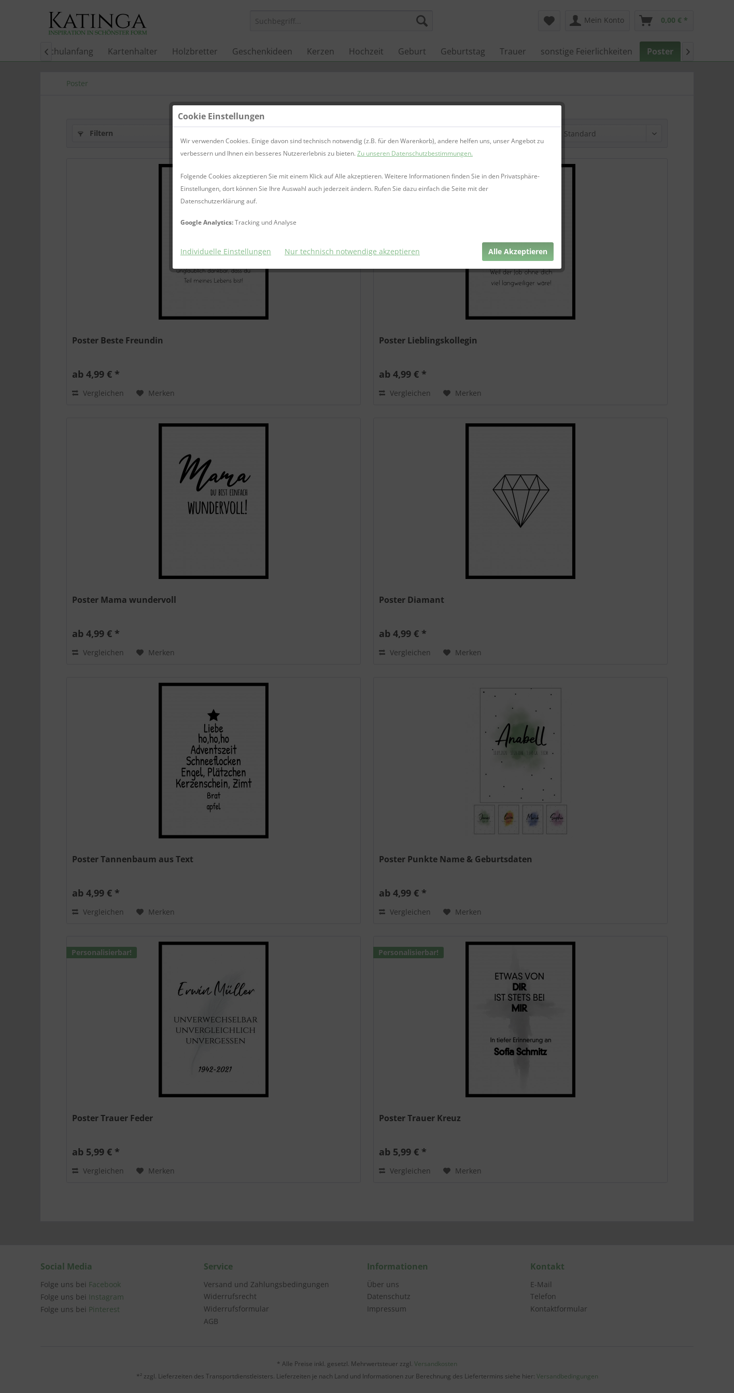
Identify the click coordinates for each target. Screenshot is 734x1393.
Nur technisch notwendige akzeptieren (352, 251)
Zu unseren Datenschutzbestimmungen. (415, 153)
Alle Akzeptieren (517, 251)
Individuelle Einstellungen (225, 251)
